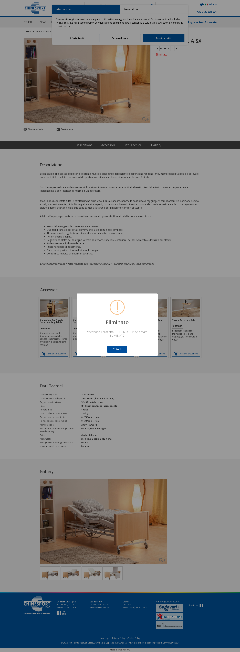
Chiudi (117, 349)
